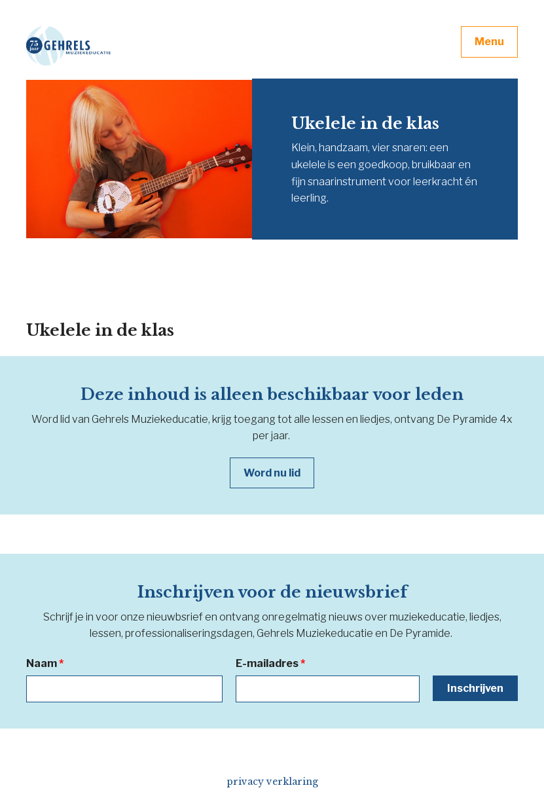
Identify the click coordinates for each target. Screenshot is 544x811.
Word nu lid (272, 473)
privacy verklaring (272, 781)
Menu (489, 41)
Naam (44, 663)
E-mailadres (270, 663)
